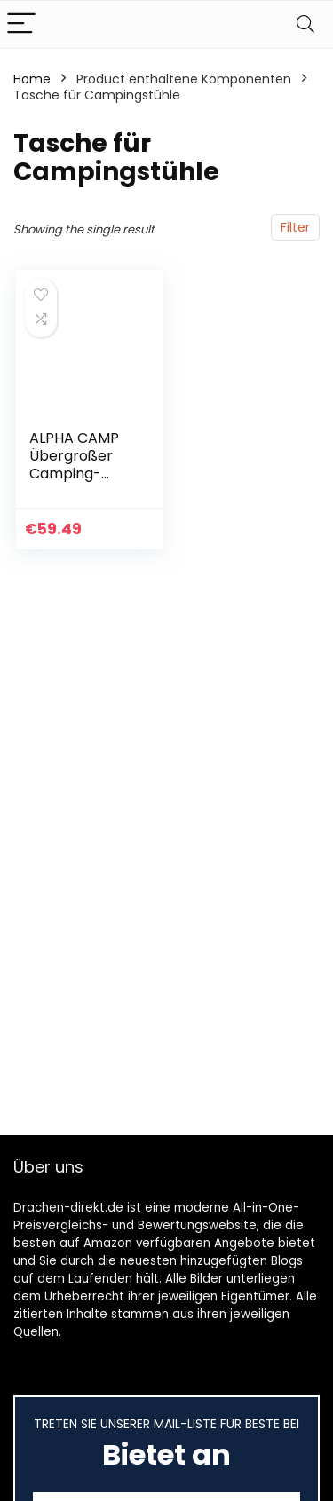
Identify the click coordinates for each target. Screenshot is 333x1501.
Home (32, 79)
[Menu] (21, 24)
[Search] (305, 24)
